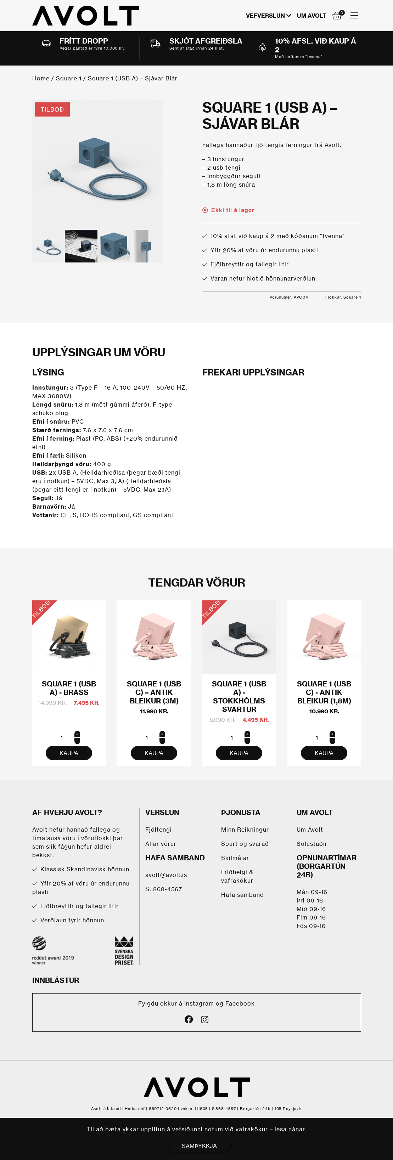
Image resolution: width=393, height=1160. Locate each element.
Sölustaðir (312, 843)
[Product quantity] (69, 737)
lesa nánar (290, 1129)
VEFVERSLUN (265, 15)
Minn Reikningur (245, 829)
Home (41, 78)
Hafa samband (242, 894)
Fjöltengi (158, 829)
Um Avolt (311, 15)
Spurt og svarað (245, 843)
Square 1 (69, 78)
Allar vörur (160, 843)
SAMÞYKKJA (199, 1145)
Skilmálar (235, 857)
